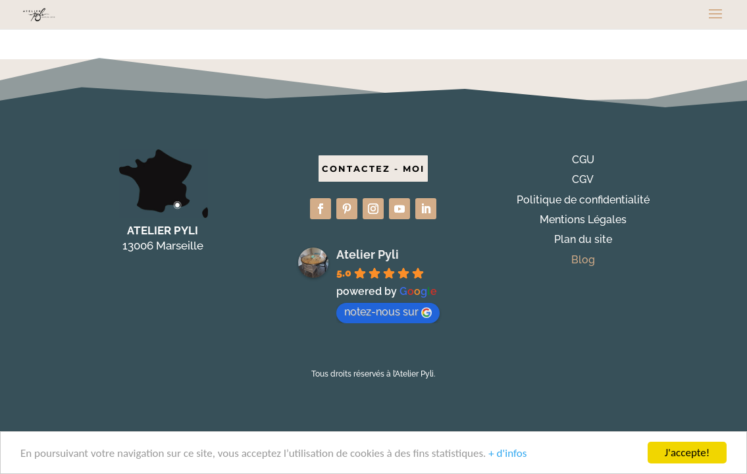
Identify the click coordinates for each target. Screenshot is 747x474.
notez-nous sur (388, 311)
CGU (583, 159)
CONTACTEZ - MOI (373, 168)
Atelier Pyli (367, 254)
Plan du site (583, 239)
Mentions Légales (583, 219)
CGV (583, 179)
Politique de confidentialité (583, 200)
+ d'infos (507, 454)
